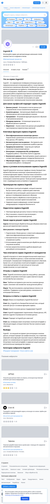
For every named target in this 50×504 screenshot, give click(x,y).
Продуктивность (32, 479)
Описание (6, 69)
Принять (25, 499)
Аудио (24, 479)
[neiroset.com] (2, 3)
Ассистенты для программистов (13, 416)
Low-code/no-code (27, 351)
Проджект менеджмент (11, 351)
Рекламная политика (42, 469)
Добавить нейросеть (9, 486)
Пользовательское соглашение (18, 466)
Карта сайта (4, 469)
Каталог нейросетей (15, 8)
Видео (18, 479)
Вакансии (20, 472)
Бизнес (41, 479)
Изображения (11, 479)
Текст (2, 479)
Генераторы (37, 2)
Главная (6, 8)
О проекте (4, 466)
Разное (23, 482)
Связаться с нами (15, 469)
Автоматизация (26, 8)
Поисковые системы (10, 382)
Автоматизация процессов (38, 8)
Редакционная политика (8, 472)
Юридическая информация (37, 466)
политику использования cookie (14, 495)
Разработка (15, 482)
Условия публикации (28, 469)
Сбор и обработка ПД (31, 472)
